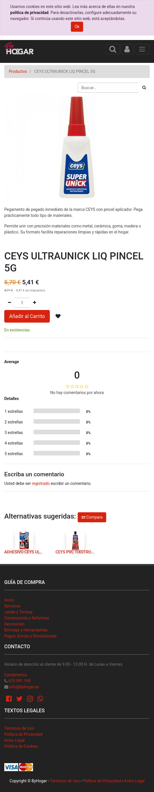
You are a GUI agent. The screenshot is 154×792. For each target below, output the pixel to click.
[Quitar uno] (9, 303)
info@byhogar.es (24, 687)
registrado (41, 483)
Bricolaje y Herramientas (26, 630)
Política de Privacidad (23, 734)
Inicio (9, 600)
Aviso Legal (14, 740)
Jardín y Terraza (18, 612)
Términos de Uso (19, 728)
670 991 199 (19, 681)
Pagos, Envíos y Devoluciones (30, 636)
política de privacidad (29, 12)
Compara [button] (91, 517)
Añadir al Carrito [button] (27, 316)
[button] (58, 316)
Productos (18, 71)
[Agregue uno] (34, 303)
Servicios (12, 606)
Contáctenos (15, 675)
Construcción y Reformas (26, 618)
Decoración (14, 624)
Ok (77, 26)
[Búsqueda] (144, 88)
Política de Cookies (21, 746)
